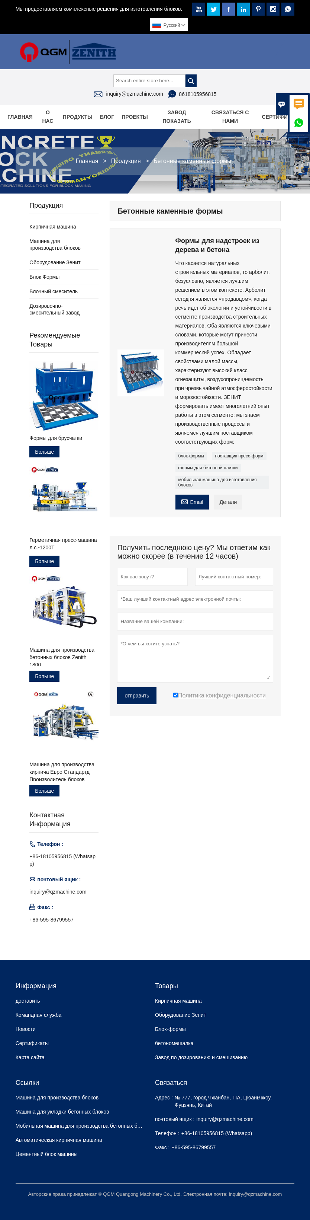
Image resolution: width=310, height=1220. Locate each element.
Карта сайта (30, 1057)
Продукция (126, 161)
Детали (228, 502)
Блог (107, 117)
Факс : (162, 1147)
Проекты (135, 117)
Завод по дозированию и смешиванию (201, 1057)
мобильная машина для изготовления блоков (217, 482)
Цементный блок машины (47, 1154)
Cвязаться (171, 1082)
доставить (28, 1001)
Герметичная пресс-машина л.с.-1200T (63, 543)
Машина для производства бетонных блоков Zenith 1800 (61, 657)
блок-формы (191, 456)
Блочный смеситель (53, 291)
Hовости (26, 1029)
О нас (47, 116)
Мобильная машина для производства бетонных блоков (83, 1126)
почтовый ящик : (174, 1119)
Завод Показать (177, 116)
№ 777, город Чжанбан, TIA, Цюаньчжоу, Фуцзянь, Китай (223, 1101)
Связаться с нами (230, 116)
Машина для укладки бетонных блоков (62, 1112)
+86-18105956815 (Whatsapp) (62, 860)
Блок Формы (44, 277)
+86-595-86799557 (51, 920)
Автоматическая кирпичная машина (59, 1140)
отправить (137, 696)
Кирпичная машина (52, 227)
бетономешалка (174, 1043)
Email (192, 501)
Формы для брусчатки (55, 438)
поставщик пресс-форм (239, 456)
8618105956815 (197, 94)
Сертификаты (282, 117)
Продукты (78, 117)
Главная (20, 117)
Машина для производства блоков (57, 1098)
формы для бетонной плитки (208, 467)
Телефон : (167, 1133)
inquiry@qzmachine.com (134, 94)
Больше (44, 452)
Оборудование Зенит (54, 262)
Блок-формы (170, 1029)
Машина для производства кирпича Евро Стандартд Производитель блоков (61, 771)
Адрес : (164, 1098)
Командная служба (39, 1015)
